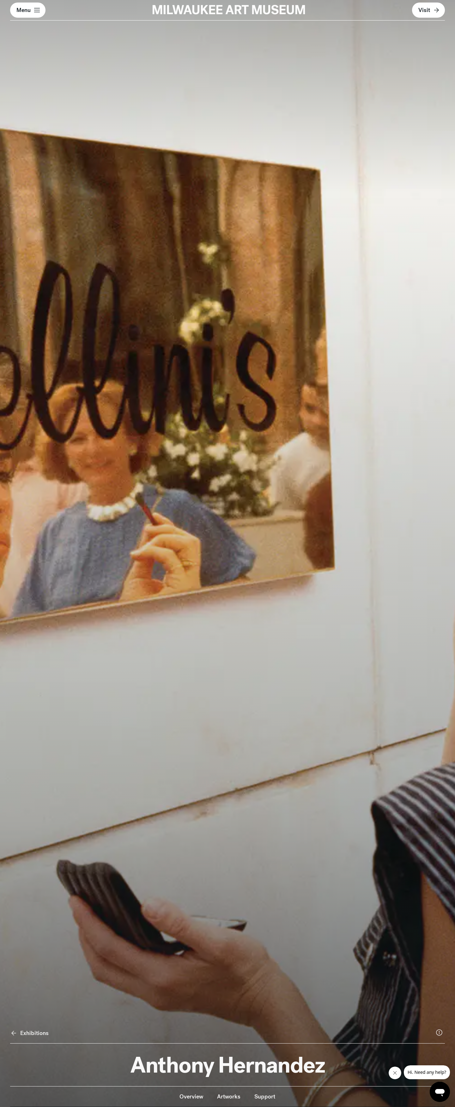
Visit (429, 10)
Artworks (228, 1096)
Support (264, 1096)
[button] (28, 10)
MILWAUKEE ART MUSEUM (229, 10)
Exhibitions (29, 1033)
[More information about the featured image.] (439, 1032)
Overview (191, 1096)
